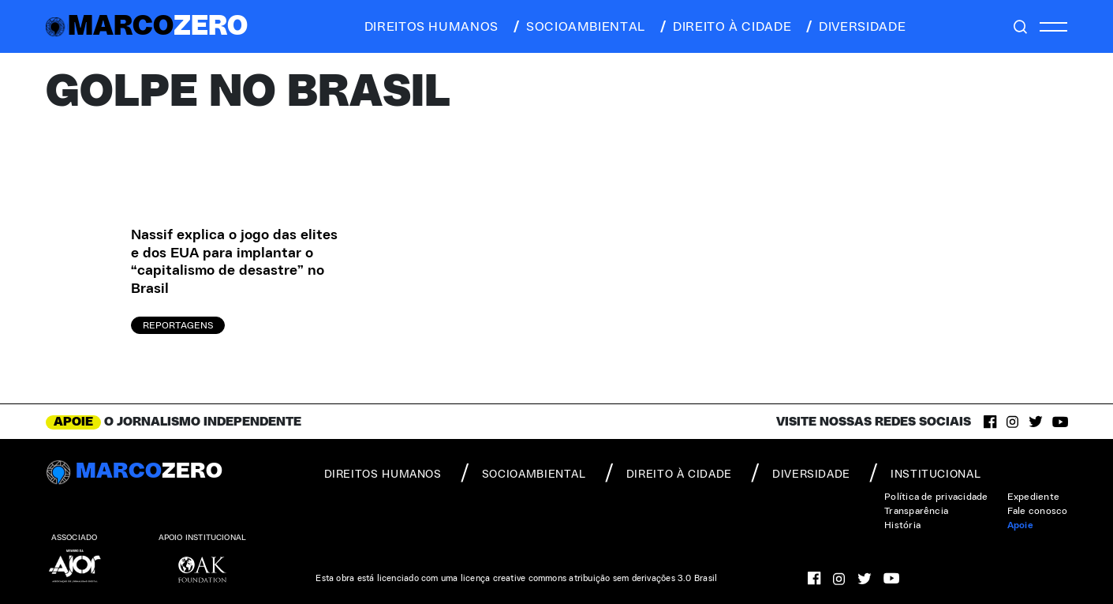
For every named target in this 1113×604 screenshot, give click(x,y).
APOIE (73, 421)
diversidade (855, 27)
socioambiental (578, 27)
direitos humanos (427, 27)
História (902, 525)
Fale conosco (1037, 511)
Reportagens (178, 325)
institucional (924, 472)
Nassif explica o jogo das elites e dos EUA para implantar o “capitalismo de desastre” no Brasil (234, 262)
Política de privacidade (936, 496)
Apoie (1020, 525)
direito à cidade (724, 27)
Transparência (916, 511)
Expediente (1033, 496)
